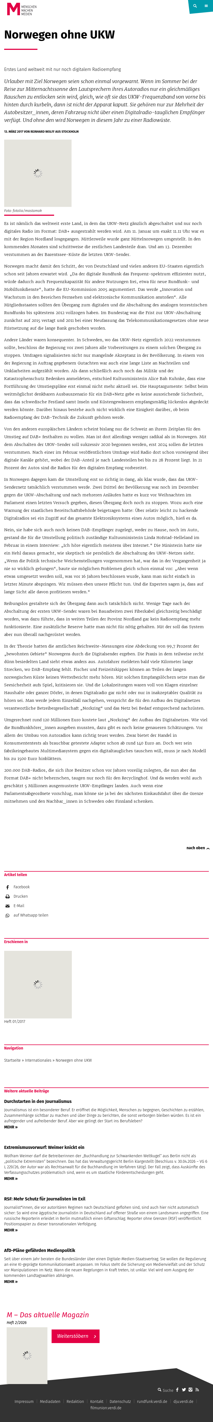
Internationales (38, 1060)
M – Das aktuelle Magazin (48, 1315)
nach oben (196, 848)
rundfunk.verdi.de (152, 1401)
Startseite (12, 1060)
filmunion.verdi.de (105, 1408)
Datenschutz (120, 1401)
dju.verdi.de (183, 1401)
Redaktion (75, 1401)
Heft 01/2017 (38, 987)
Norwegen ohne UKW (74, 1060)
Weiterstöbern (72, 1336)
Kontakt (96, 1401)
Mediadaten (50, 1401)
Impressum (24, 1401)
